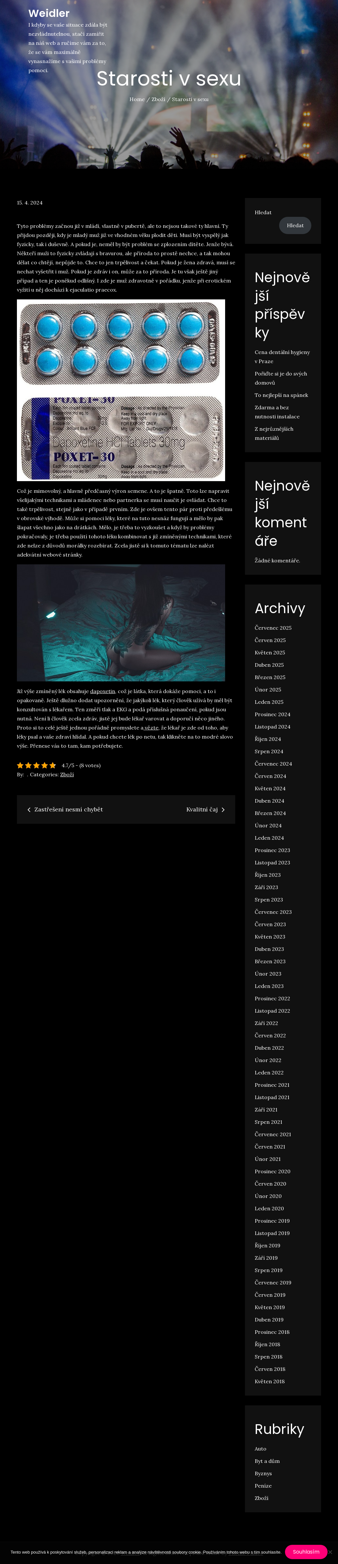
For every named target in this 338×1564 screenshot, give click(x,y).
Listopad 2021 (272, 1097)
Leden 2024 (269, 838)
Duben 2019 (269, 1319)
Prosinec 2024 (273, 714)
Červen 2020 (270, 1183)
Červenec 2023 (273, 912)
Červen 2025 (270, 640)
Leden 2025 (269, 702)
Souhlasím (306, 1552)
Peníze (263, 1485)
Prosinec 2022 (272, 998)
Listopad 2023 (272, 862)
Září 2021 (266, 1109)
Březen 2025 (270, 677)
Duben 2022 (269, 1048)
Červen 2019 (270, 1295)
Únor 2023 (268, 973)
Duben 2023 (269, 949)
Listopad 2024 (273, 726)
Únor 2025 (268, 689)
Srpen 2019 (269, 1270)
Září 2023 (266, 887)
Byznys (263, 1473)
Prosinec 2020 (273, 1171)
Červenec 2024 (273, 763)
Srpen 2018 (268, 1356)
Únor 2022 (268, 1060)
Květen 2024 (270, 788)
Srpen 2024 (269, 751)
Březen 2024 (270, 813)
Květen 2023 (270, 936)
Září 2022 (266, 1023)
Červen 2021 (270, 1146)
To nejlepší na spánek (281, 395)
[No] (330, 1552)
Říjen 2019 (267, 1245)
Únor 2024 (268, 825)
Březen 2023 (270, 961)
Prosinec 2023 (272, 850)
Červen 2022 (270, 1035)
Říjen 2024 (268, 739)
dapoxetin (102, 691)
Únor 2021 (268, 1159)
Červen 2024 (270, 776)
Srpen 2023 (269, 899)
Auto (260, 1448)
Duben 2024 (269, 800)
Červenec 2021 (273, 1134)
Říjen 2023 (268, 875)
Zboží (67, 774)
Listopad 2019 (272, 1233)
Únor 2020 (268, 1196)
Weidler (49, 13)
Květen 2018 (270, 1381)
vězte (150, 727)
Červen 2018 (270, 1369)
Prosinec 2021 (272, 1085)
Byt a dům (267, 1461)
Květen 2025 (270, 652)
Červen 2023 (270, 924)
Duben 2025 (269, 665)
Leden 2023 (269, 986)
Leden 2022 (269, 1072)
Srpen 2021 (268, 1122)
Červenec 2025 (273, 627)
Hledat (263, 212)
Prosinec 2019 (272, 1220)
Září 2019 (266, 1258)
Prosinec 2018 (272, 1332)
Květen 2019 (270, 1307)
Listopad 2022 (272, 1010)
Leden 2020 (269, 1208)
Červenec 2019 (273, 1282)
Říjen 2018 (267, 1344)
